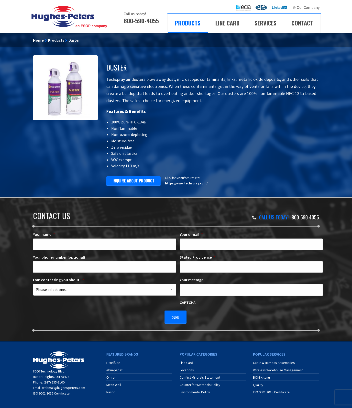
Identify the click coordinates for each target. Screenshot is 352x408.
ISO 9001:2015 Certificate (51, 391)
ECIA (246, 7)
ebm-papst (114, 368)
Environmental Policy (195, 390)
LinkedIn (280, 7)
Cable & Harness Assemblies (274, 361)
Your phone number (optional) (59, 257)
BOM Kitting (261, 375)
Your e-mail (191, 234)
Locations (187, 368)
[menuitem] (243, 7)
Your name (44, 234)
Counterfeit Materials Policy (200, 383)
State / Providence (197, 257)
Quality (258, 383)
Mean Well (113, 383)
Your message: (192, 279)
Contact (302, 22)
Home (38, 40)
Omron (111, 375)
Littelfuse (113, 361)
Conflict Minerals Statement (200, 375)
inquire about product (133, 181)
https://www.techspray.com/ (186, 183)
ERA (262, 7)
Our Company (308, 7)
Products (187, 22)
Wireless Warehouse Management (278, 368)
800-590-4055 (141, 20)
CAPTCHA (188, 302)
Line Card (227, 22)
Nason (110, 390)
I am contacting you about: (58, 279)
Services (265, 22)
